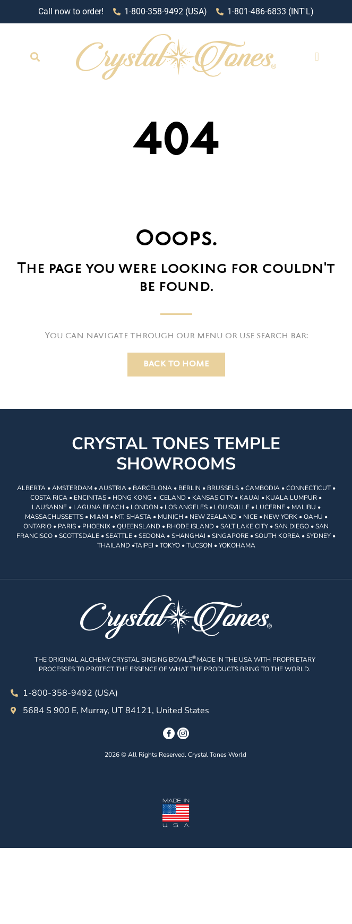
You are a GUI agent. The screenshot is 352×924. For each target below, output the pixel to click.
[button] (35, 56)
